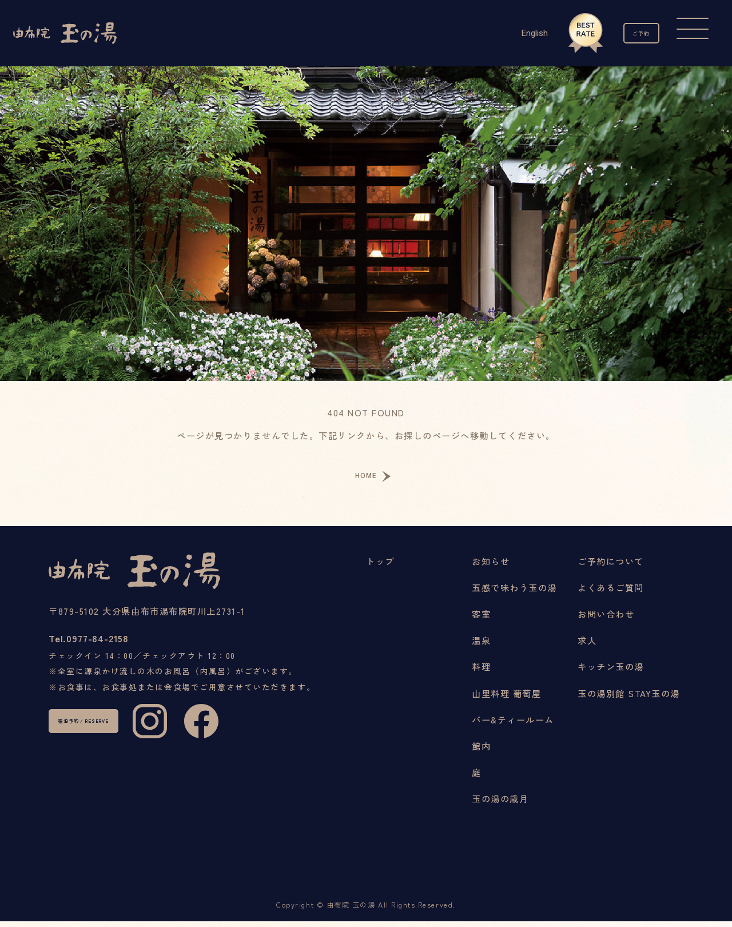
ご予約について (611, 566)
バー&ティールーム (513, 725)
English (509, 33)
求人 (587, 646)
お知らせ (491, 566)
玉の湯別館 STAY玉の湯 (629, 699)
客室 (481, 619)
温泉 (481, 646)
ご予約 (629, 33)
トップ (380, 566)
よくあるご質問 (611, 593)
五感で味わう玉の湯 (514, 593)
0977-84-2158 (114, 652)
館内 (481, 751)
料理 (481, 672)
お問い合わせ (606, 619)
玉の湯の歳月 (500, 804)
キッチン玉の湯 (611, 672)
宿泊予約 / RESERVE (114, 748)
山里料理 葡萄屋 (506, 699)
